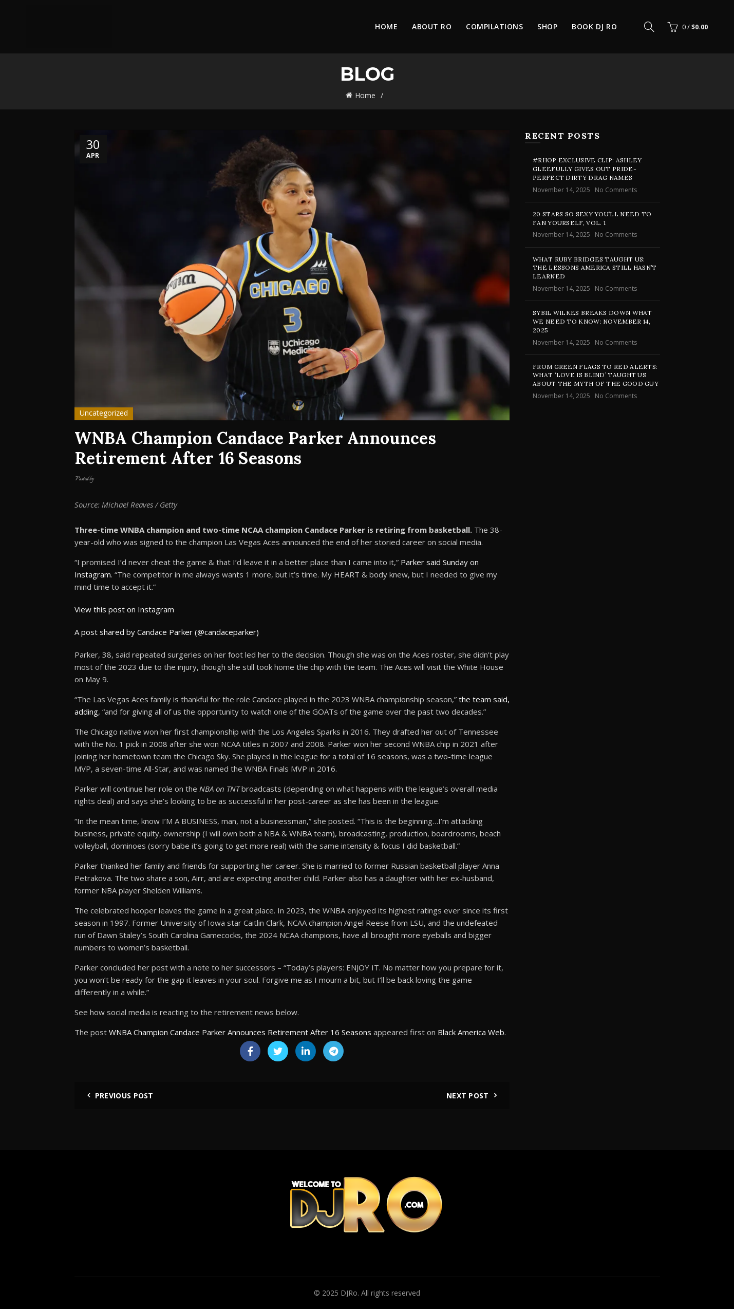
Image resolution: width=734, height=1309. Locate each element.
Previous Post (124, 1095)
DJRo (349, 1293)
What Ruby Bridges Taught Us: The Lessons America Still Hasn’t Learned (595, 267)
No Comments (616, 189)
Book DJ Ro (594, 26)
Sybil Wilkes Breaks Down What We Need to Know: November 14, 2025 (592, 321)
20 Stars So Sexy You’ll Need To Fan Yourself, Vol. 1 (592, 218)
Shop (547, 26)
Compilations (494, 26)
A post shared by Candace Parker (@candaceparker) (166, 632)
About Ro (431, 26)
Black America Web (471, 1032)
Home (386, 26)
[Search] (649, 26)
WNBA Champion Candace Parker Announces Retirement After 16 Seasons (240, 1032)
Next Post (467, 1095)
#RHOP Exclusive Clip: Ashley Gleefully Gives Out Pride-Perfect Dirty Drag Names (587, 168)
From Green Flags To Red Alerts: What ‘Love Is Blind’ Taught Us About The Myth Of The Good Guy (595, 375)
